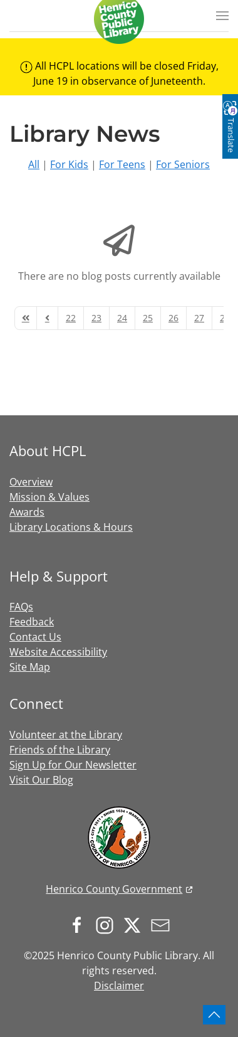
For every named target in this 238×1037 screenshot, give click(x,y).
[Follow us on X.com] (135, 924)
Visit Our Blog (41, 780)
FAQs (21, 607)
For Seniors (183, 164)
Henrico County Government (114, 889)
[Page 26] (173, 318)
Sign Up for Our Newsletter (73, 765)
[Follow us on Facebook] (80, 924)
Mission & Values (49, 497)
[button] (222, 15)
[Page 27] (199, 318)
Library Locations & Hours (71, 527)
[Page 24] (122, 318)
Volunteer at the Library (65, 735)
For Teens (122, 164)
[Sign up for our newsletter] (163, 924)
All (33, 164)
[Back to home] (119, 19)
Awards (26, 512)
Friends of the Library (59, 750)
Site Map (29, 667)
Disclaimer (119, 985)
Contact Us (35, 637)
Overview (31, 482)
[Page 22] (71, 318)
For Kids (69, 164)
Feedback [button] (31, 622)
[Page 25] (148, 318)
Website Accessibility (58, 652)
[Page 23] (96, 318)
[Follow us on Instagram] (107, 924)
